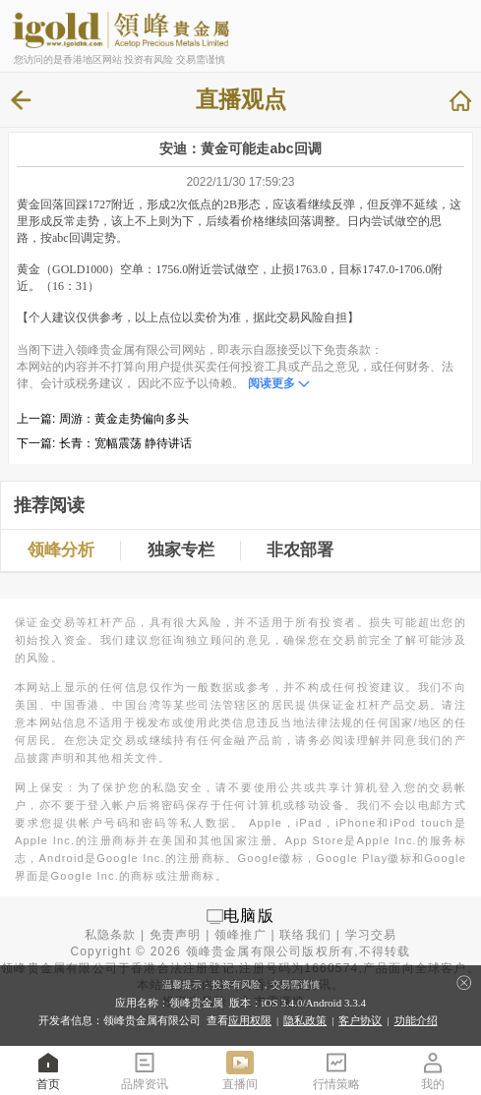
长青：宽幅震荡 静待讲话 (125, 443)
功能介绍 (416, 1020)
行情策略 (336, 1070)
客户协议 (360, 1020)
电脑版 (248, 915)
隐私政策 (305, 1020)
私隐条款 (111, 935)
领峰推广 (240, 935)
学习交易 (371, 935)
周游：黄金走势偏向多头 (124, 419)
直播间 (240, 1070)
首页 (48, 1070)
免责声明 (176, 935)
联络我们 (305, 935)
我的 (433, 1070)
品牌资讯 (144, 1070)
